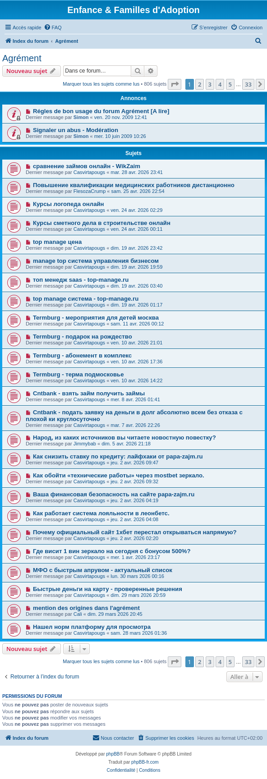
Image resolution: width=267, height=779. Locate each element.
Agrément (21, 58)
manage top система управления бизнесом (96, 260)
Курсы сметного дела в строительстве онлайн (101, 223)
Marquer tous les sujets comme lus (101, 84)
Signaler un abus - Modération (75, 130)
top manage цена (57, 241)
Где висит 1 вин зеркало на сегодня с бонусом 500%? (112, 551)
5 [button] (230, 84)
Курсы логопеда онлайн (68, 204)
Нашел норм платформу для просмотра (92, 626)
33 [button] (248, 84)
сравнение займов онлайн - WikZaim (86, 166)
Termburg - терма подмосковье (78, 374)
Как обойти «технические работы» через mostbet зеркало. (118, 475)
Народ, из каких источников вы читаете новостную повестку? (124, 437)
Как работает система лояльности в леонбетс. (101, 513)
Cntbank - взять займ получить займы (89, 393)
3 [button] (210, 84)
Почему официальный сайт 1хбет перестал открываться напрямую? (135, 532)
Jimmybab (85, 443)
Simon (81, 117)
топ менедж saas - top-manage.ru (81, 279)
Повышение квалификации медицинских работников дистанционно (134, 185)
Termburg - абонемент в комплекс (82, 355)
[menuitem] (53, 27)
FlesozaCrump (90, 191)
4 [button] (219, 84)
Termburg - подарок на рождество (82, 336)
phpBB (113, 754)
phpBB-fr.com (145, 762)
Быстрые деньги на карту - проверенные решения (107, 589)
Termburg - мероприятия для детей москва (96, 317)
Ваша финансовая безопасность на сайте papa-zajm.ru (113, 494)
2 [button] (199, 84)
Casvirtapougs (89, 172)
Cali (78, 614)
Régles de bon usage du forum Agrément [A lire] (101, 111)
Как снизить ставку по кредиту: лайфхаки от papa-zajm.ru (118, 456)
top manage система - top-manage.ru (85, 298)
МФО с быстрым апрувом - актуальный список (102, 570)
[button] (174, 84)
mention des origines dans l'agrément (86, 608)
